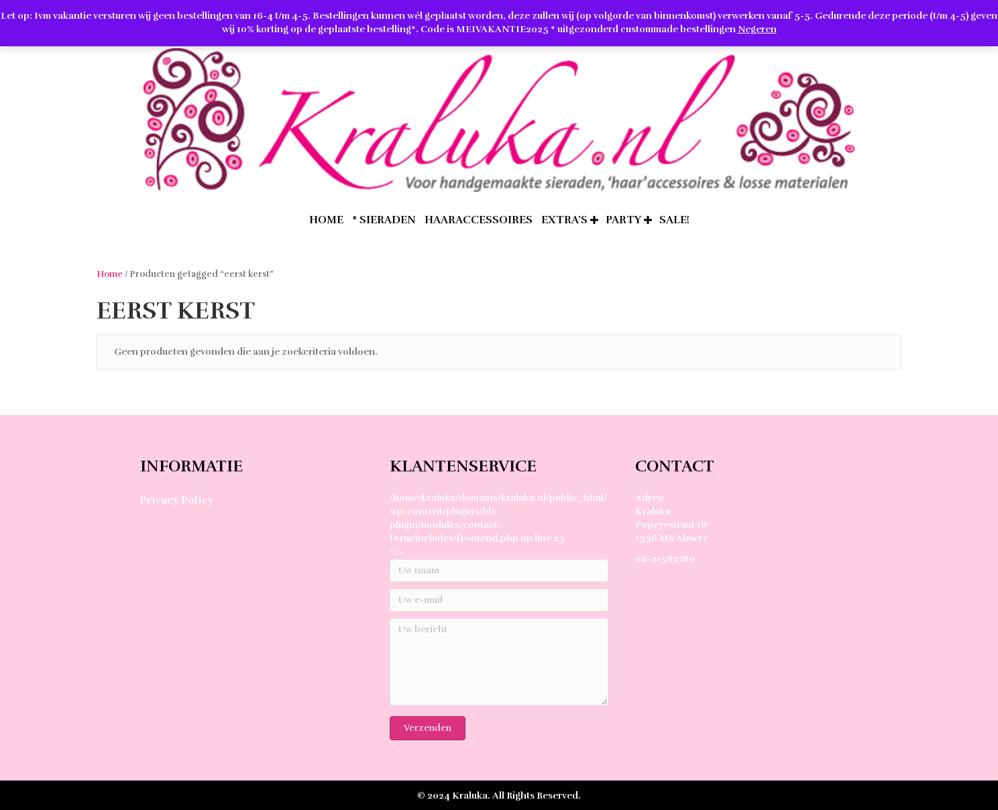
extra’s (564, 220)
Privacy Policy (176, 500)
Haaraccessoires (479, 220)
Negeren (757, 29)
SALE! (674, 220)
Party (623, 220)
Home (110, 274)
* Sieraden (384, 220)
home (326, 220)
